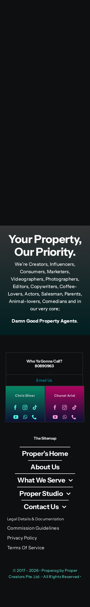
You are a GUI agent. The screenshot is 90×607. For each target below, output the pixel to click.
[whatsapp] (25, 417)
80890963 (44, 365)
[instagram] (25, 407)
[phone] (34, 417)
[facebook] (15, 407)
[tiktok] (34, 407)
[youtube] (15, 417)
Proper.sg (51, 570)
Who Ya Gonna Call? (44, 361)
